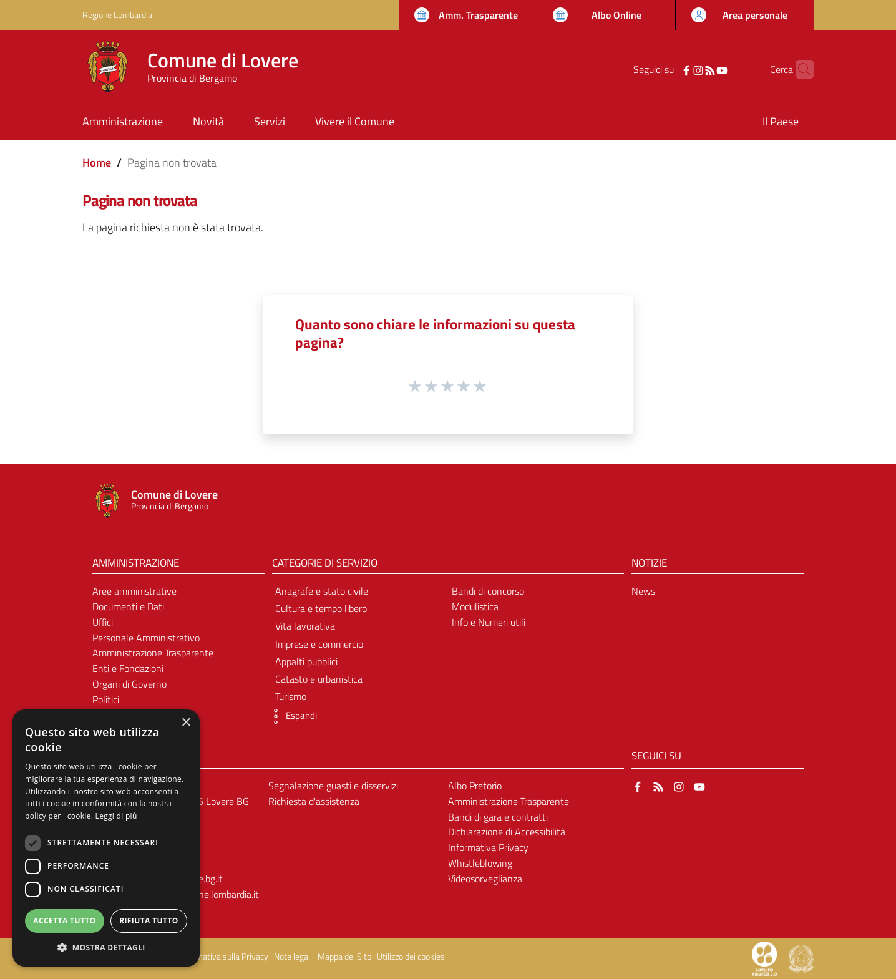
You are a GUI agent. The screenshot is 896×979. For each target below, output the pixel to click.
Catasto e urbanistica (319, 678)
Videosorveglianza (485, 878)
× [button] (185, 723)
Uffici (102, 622)
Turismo (290, 696)
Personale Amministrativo (146, 637)
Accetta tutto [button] (64, 920)
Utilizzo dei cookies (411, 956)
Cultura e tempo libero (321, 608)
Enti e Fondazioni (127, 668)
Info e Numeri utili (488, 622)
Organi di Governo (129, 683)
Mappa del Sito (344, 956)
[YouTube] (702, 69)
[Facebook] (667, 69)
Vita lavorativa (305, 625)
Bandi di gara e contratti (498, 816)
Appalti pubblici (306, 661)
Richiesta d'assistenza (313, 801)
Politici (105, 699)
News (643, 590)
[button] (291, 716)
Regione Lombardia (117, 14)
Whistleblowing (480, 862)
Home (96, 162)
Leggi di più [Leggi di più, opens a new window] (116, 816)
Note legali (293, 956)
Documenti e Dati (128, 606)
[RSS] (690, 69)
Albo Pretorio (475, 785)
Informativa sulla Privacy (223, 956)
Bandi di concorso (488, 590)
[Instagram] (679, 69)
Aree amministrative (134, 590)
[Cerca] (799, 69)
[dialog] (106, 838)
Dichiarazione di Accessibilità (506, 831)
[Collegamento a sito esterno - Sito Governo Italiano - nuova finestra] (801, 958)
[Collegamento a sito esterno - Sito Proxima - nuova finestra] (764, 958)
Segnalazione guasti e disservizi (333, 785)
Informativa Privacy (488, 847)
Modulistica (475, 606)
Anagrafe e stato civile (321, 590)
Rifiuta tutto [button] (148, 920)
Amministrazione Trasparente (152, 652)
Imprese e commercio (319, 643)
